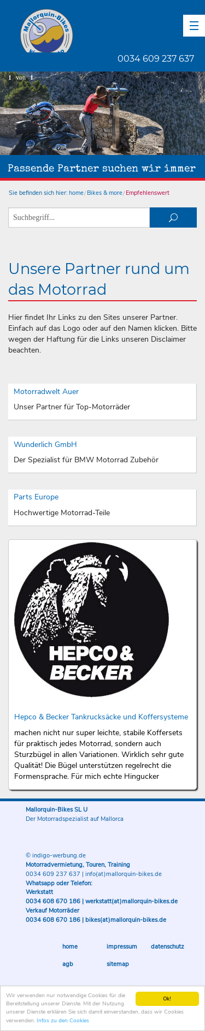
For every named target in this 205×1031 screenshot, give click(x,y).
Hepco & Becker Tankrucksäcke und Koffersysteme (101, 717)
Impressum (122, 947)
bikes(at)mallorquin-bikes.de (125, 920)
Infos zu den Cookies (63, 1021)
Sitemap (118, 964)
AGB (67, 964)
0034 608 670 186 (53, 901)
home (76, 193)
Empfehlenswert (147, 193)
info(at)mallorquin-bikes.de (123, 874)
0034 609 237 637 (156, 58)
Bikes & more (104, 193)
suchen (173, 217)
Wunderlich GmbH (45, 444)
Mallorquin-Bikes (110, 30)
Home (70, 947)
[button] (194, 26)
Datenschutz (167, 947)
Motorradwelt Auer (46, 391)
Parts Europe (36, 497)
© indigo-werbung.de (56, 855)
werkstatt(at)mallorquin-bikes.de (131, 901)
